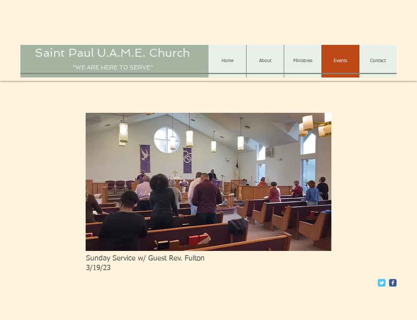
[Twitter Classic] (382, 283)
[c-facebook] (393, 283)
